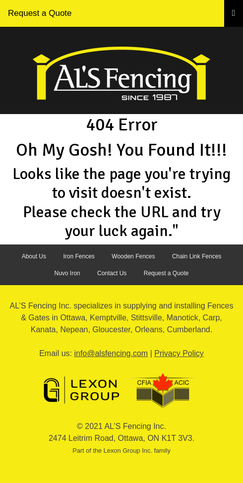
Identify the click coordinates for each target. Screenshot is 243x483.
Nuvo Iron (67, 273)
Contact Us (111, 273)
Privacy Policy (179, 353)
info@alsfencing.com (111, 353)
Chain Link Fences (196, 256)
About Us (34, 256)
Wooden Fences (133, 256)
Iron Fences (78, 256)
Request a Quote (40, 13)
